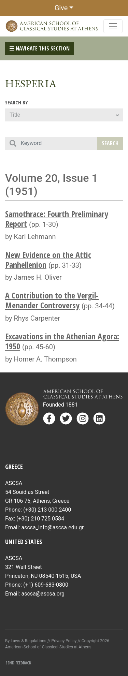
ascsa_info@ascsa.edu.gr (52, 527)
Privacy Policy (63, 640)
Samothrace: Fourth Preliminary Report (56, 218)
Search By (16, 102)
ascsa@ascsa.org (43, 593)
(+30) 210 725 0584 (40, 518)
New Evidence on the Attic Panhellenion (48, 259)
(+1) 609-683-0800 (45, 585)
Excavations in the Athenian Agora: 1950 (62, 341)
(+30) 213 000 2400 (47, 509)
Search (110, 143)
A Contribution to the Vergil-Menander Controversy (52, 300)
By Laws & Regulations (25, 640)
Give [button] (61, 8)
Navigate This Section (40, 48)
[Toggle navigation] (113, 26)
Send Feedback (18, 663)
